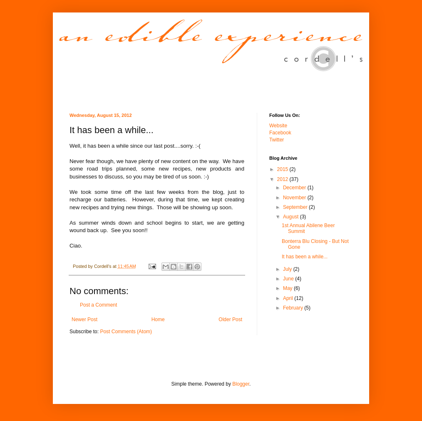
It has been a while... (305, 257)
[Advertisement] (167, 363)
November (295, 198)
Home (158, 319)
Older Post (230, 319)
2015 (283, 169)
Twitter (276, 140)
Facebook (280, 133)
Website (278, 126)
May (288, 288)
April (288, 298)
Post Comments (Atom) (126, 331)
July (288, 269)
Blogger (240, 384)
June (289, 279)
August (291, 217)
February (293, 308)
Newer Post (84, 319)
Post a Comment (98, 305)
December (295, 188)
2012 (283, 179)
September (296, 207)
